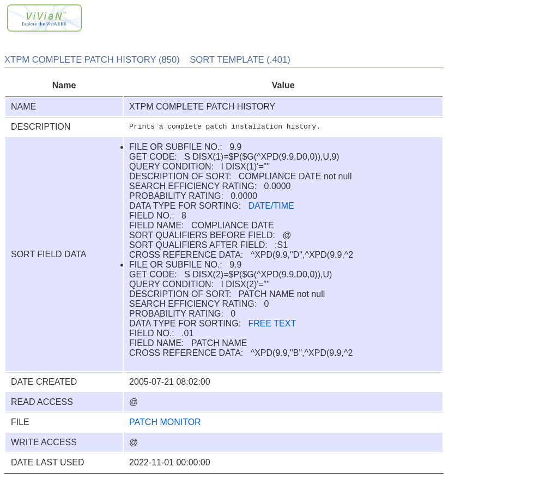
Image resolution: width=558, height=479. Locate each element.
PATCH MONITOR (165, 422)
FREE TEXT (272, 323)
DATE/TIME (271, 205)
